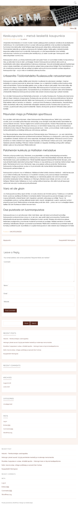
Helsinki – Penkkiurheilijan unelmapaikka (15, 338)
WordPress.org (7, 432)
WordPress (16, 502)
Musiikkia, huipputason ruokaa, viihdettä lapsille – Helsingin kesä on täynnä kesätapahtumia (31, 346)
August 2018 (7, 383)
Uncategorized (16, 231)
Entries (6, 425)
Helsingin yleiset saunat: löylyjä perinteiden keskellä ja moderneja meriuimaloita (27, 342)
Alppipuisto (7, 240)
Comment (7, 262)
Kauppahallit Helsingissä (67, 240)
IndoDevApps (29, 502)
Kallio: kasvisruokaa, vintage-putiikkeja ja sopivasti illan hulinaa (22, 350)
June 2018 (6, 387)
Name (6, 285)
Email (6, 293)
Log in (5, 421)
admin (25, 39)
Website (6, 301)
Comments (8, 429)
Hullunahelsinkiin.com (30, 18)
